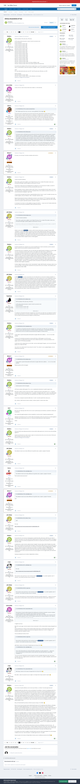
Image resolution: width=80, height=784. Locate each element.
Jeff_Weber (9, 212)
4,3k (9, 138)
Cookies (49, 775)
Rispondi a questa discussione (49, 27)
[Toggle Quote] (16, 108)
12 (15, 742)
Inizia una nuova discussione (34, 27)
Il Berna (9, 105)
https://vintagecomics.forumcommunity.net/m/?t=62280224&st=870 (27, 526)
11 (13, 742)
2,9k (9, 94)
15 (21, 742)
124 (9, 477)
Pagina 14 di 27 (41, 742)
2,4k (9, 164)
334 (9, 417)
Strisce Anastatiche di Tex (19, 23)
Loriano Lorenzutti (29, 108)
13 (17, 742)
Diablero (10, 21)
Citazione (19, 80)
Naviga (6, 9)
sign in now (29, 748)
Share (46, 22)
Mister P (9, 153)
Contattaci (45, 775)
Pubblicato (19, 36)
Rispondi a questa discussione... (16, 752)
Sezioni (5, 11)
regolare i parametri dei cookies (9, 782)
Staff (26, 11)
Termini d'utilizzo (6, 781)
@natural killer (40, 591)
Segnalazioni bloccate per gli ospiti (39, 1)
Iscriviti (74, 5)
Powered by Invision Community (40, 777)
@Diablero (26, 230)
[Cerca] (61, 9)
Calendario (10, 11)
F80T (9, 408)
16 (23, 742)
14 (19, 742)
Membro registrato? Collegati (65, 5)
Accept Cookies (63, 781)
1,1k (9, 221)
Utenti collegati (31, 11)
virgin (9, 562)
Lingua (30, 775)
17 (25, 742)
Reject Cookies (72, 781)
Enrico (9, 468)
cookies (26, 781)
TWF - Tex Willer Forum (10, 5)
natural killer (9, 85)
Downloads (21, 11)
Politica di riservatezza (38, 775)
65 (9, 115)
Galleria (15, 11)
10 (11, 742)
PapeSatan (9, 296)
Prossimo (32, 742)
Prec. (7, 742)
